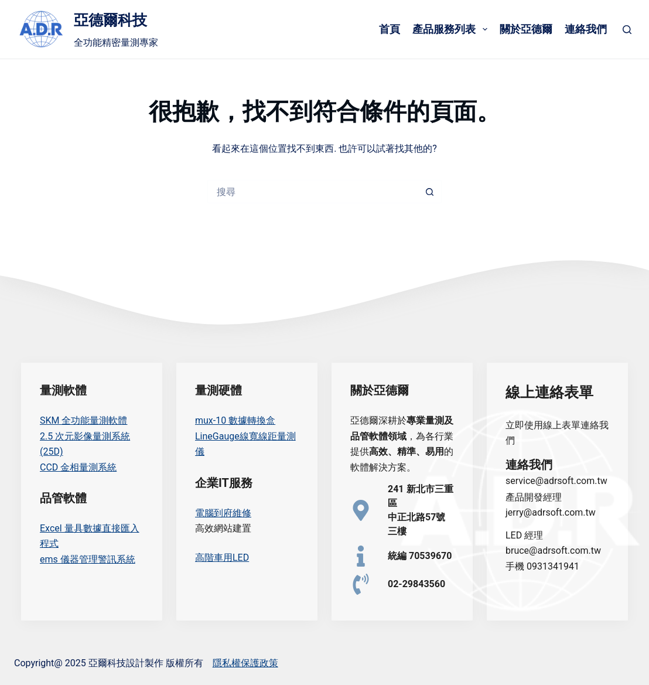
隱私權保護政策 (245, 663)
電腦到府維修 (223, 513)
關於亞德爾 (526, 29)
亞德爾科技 (110, 20)
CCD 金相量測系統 (78, 467)
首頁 (389, 29)
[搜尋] (627, 29)
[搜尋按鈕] (430, 191)
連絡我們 (586, 29)
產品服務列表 (451, 29)
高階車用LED (222, 557)
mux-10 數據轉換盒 (235, 420)
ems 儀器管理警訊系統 (87, 559)
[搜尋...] (312, 191)
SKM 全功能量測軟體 (83, 420)
